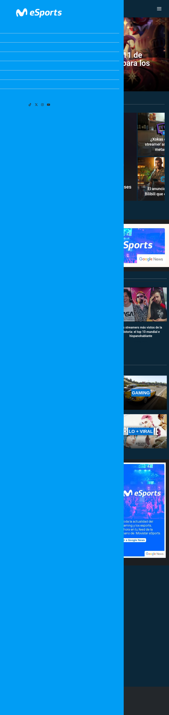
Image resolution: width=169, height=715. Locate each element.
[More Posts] (57, 663)
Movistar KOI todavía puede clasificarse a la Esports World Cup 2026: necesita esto (79, 490)
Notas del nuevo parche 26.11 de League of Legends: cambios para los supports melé (84, 63)
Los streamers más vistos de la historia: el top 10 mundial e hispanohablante (141, 332)
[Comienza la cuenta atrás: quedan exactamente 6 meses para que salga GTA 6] (71, 157)
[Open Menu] (159, 9)
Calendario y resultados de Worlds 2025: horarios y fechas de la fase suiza (28, 332)
